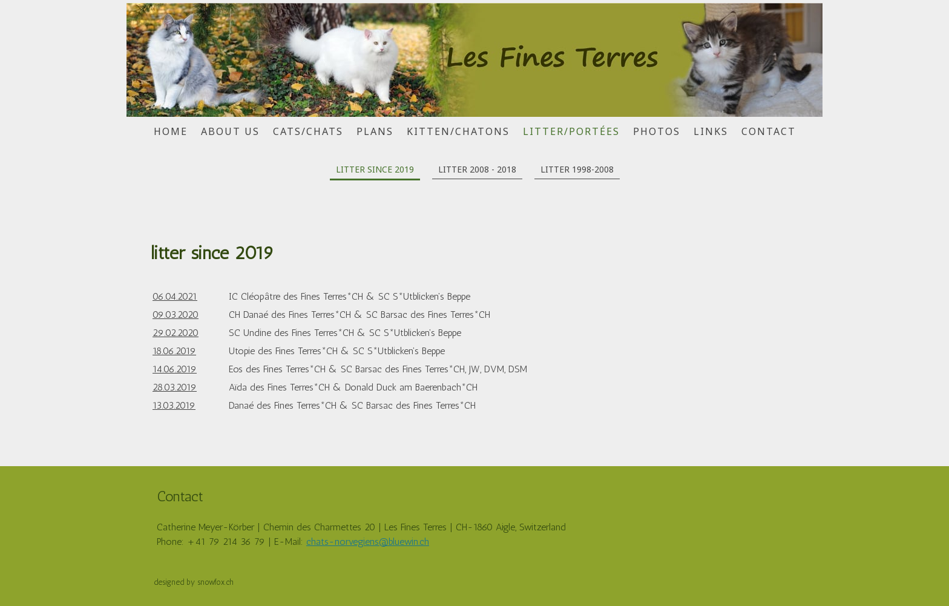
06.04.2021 (175, 296)
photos (656, 131)
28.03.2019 (175, 387)
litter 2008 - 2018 (477, 169)
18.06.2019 (174, 351)
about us (230, 131)
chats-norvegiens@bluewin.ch (367, 541)
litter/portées (571, 131)
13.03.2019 (174, 405)
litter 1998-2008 (577, 169)
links (711, 131)
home (171, 131)
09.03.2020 (176, 314)
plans (374, 131)
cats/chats (308, 131)
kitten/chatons (458, 131)
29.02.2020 (176, 332)
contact (768, 131)
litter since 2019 (375, 169)
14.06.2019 (175, 369)
